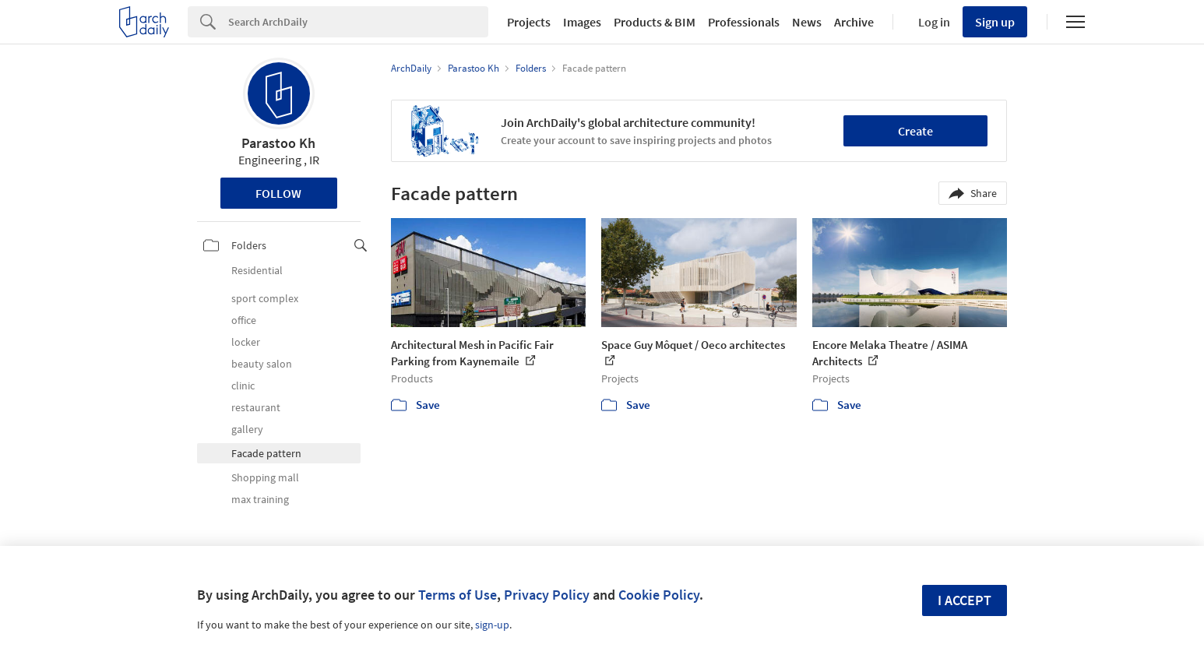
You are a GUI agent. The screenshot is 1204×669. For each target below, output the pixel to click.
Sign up (995, 22)
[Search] (358, 21)
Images (582, 22)
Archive (854, 22)
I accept (964, 600)
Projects (529, 22)
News (807, 22)
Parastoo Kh (278, 143)
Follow (278, 193)
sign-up (492, 625)
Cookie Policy (658, 595)
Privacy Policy (547, 595)
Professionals (744, 22)
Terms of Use (457, 595)
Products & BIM (654, 22)
